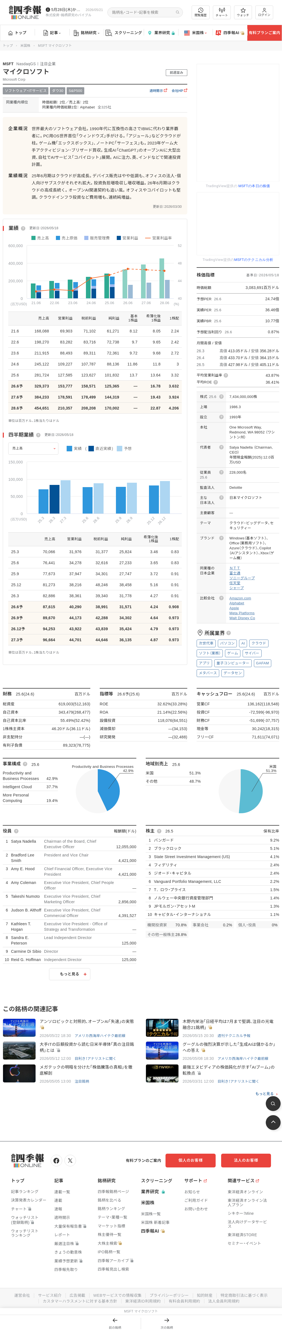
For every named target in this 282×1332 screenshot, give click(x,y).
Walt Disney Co (242, 618)
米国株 (195, 33)
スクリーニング (123, 32)
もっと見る (69, 974)
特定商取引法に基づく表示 (244, 1295)
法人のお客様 (246, 1160)
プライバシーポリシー (169, 1295)
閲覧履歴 (201, 12)
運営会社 (22, 1295)
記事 (52, 33)
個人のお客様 (191, 1160)
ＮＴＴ (234, 568)
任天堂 (234, 583)
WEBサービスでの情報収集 (117, 1295)
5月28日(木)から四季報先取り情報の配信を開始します (67, 9)
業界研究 (160, 33)
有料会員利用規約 (184, 1301)
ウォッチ (243, 12)
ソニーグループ (242, 578)
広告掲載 (77, 1295)
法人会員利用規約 (224, 1301)
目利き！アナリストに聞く (95, 1059)
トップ (17, 33)
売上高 (17, 448)
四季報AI (230, 33)
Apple (234, 608)
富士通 (234, 573)
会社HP (179, 91)
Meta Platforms (242, 613)
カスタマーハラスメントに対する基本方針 (80, 1301)
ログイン (264, 12)
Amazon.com (240, 598)
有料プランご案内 (264, 33)
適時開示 (158, 91)
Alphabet (236, 603)
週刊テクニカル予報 (234, 1036)
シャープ (236, 588)
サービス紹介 (49, 1295)
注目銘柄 (82, 1081)
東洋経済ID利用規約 (143, 1301)
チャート (222, 12)
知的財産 (205, 1295)
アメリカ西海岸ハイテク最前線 (100, 1036)
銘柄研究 (86, 33)
